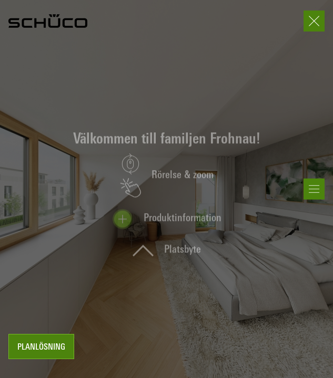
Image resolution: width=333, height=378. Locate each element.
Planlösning (41, 347)
